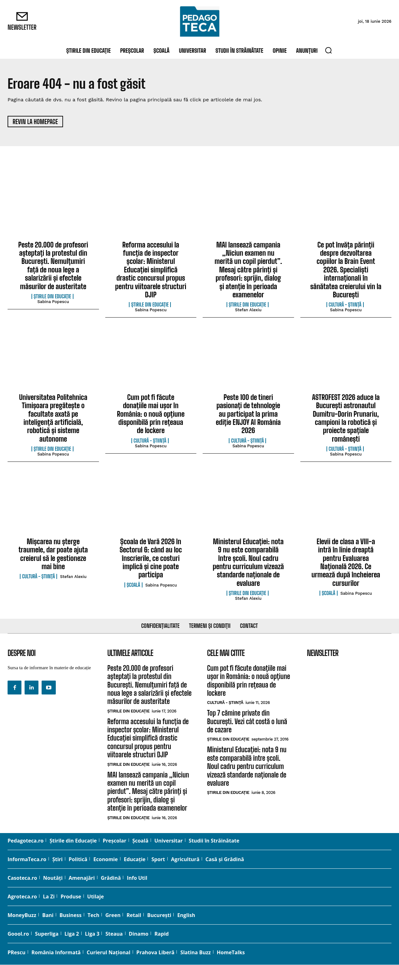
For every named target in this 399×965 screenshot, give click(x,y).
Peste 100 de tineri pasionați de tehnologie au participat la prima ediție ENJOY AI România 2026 (248, 414)
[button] (328, 50)
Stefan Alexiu (248, 310)
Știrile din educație (52, 296)
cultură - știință (345, 305)
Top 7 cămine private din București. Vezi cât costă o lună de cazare (247, 722)
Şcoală (133, 585)
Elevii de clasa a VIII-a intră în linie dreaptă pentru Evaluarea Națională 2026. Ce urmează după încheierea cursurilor (345, 563)
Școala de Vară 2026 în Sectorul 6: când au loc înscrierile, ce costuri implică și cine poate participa (150, 559)
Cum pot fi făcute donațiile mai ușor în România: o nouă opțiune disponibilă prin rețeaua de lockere (151, 414)
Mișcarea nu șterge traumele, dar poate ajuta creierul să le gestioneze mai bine (53, 554)
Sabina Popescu (53, 302)
